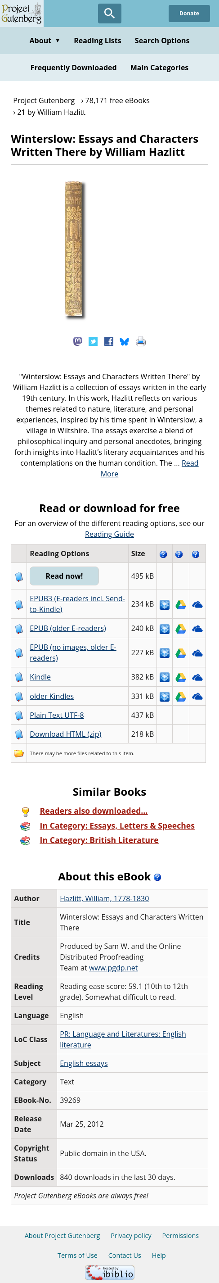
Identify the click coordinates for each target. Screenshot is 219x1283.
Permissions (180, 1235)
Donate (189, 13)
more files (75, 753)
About (44, 40)
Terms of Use (78, 1255)
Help (159, 1255)
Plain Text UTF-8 (57, 715)
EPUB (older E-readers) (68, 628)
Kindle (40, 677)
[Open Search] (109, 13)
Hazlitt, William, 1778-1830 (104, 898)
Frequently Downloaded (74, 68)
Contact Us (124, 1255)
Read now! (64, 576)
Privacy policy (131, 1235)
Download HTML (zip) (65, 734)
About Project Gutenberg (62, 1235)
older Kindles (52, 696)
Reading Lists (97, 40)
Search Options (162, 40)
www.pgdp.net (113, 968)
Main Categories (159, 68)
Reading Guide (109, 534)
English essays (83, 1063)
